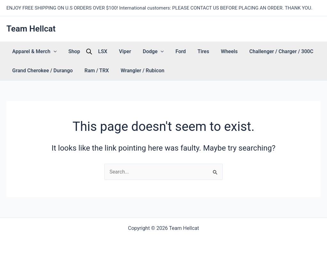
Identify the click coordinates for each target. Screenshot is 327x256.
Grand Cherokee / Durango (40, 71)
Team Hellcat (31, 28)
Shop (66, 51)
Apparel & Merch (32, 51)
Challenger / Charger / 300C (236, 51)
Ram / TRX (89, 71)
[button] (51, 51)
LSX (89, 51)
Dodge (129, 51)
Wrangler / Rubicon (129, 71)
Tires (168, 51)
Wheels (189, 51)
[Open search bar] (78, 51)
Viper (106, 51)
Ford (151, 51)
